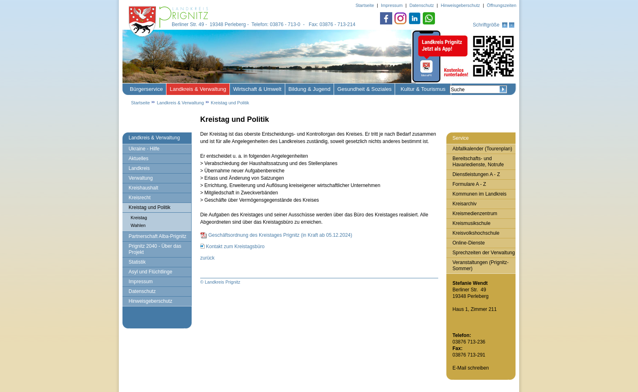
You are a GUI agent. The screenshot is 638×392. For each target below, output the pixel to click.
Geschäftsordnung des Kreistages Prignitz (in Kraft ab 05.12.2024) (280, 235)
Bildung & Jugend (309, 89)
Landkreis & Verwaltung (198, 89)
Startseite (140, 102)
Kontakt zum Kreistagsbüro (235, 246)
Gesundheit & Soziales (364, 89)
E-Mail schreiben (470, 368)
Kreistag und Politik (230, 102)
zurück (207, 258)
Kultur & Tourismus (422, 89)
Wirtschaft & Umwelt (257, 89)
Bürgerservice (146, 89)
